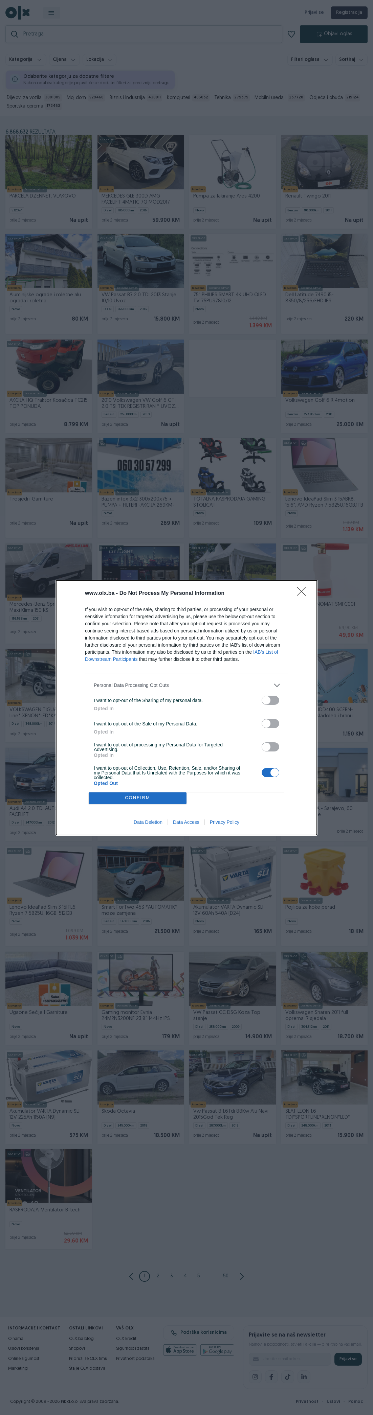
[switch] (270, 700)
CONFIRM (137, 798)
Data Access (186, 822)
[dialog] (186, 707)
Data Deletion (148, 822)
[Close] (303, 593)
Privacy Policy (224, 822)
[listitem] (186, 685)
